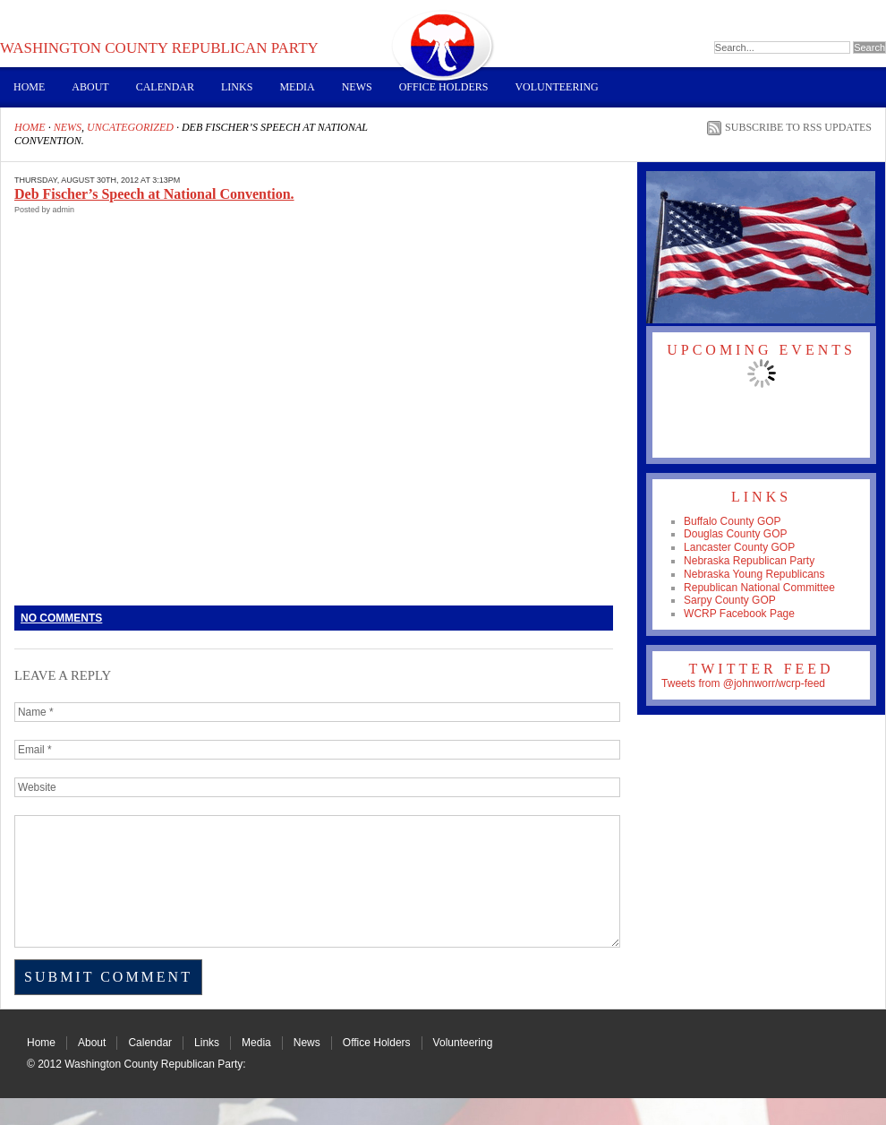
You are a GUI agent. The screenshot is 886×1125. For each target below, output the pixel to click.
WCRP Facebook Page (739, 613)
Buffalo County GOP (732, 521)
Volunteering (556, 87)
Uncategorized (130, 127)
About (90, 87)
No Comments (61, 618)
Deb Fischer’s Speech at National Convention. (154, 194)
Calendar (165, 87)
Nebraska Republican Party (749, 560)
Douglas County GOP (735, 534)
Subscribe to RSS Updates (798, 127)
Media (296, 87)
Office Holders (444, 87)
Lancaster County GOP (739, 547)
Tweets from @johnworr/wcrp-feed (743, 683)
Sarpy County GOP (730, 600)
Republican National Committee (759, 587)
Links (236, 87)
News (357, 87)
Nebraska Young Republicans (754, 574)
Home (29, 87)
